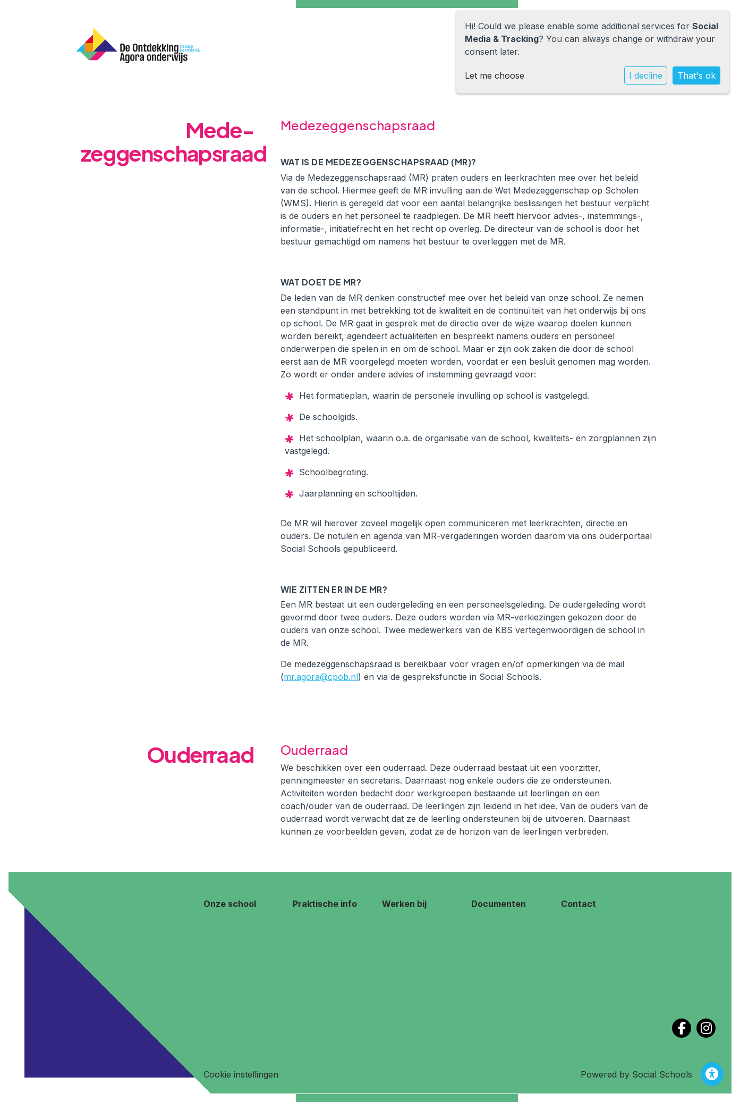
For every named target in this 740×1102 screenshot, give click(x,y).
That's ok (696, 75)
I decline (645, 75)
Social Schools (662, 1074)
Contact (578, 903)
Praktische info (325, 903)
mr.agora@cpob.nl (321, 676)
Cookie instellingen (240, 1074)
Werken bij (404, 903)
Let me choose (494, 75)
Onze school (229, 903)
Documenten (498, 903)
